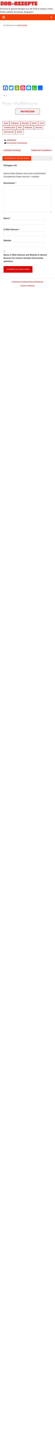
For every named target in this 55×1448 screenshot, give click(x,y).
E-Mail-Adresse (12, 229)
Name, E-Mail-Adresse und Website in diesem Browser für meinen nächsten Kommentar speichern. (25, 258)
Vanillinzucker (9, 127)
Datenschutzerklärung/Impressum (27, 282)
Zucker (19, 132)
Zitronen (38, 127)
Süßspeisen (11, 140)
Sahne (34, 123)
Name (7, 218)
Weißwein (28, 127)
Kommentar (10, 183)
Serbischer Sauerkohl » (41, 150)
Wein (20, 127)
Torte (42, 123)
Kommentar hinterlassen (17, 143)
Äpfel (6, 123)
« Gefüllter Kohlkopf (12, 150)
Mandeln (25, 123)
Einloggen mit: (10, 165)
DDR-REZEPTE (18, 3)
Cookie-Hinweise (27, 286)
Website (7, 240)
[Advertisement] (27, 55)
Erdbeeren (15, 123)
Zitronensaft (9, 132)
